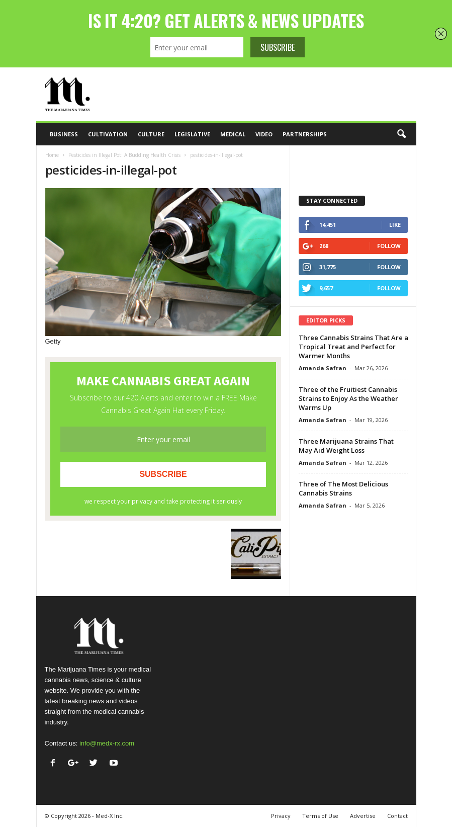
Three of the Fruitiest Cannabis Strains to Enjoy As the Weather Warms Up (348, 398)
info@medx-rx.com (106, 743)
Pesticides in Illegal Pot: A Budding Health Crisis (124, 154)
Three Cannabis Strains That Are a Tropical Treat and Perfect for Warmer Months (353, 346)
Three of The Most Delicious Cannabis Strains (343, 488)
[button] (401, 134)
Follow (389, 246)
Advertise (363, 815)
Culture (151, 134)
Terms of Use (320, 815)
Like (395, 224)
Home (52, 154)
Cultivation (108, 134)
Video (264, 134)
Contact (397, 815)
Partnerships (305, 134)
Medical (232, 134)
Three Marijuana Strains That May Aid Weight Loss (346, 446)
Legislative (192, 134)
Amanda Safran (322, 368)
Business (64, 134)
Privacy (281, 815)
